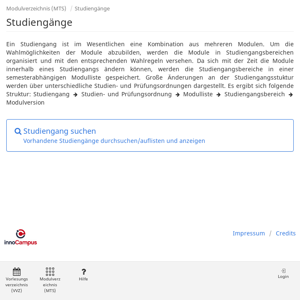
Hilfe (83, 275)
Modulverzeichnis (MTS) (36, 8)
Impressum (249, 233)
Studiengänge (92, 8)
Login (283, 273)
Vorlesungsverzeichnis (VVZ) (16, 280)
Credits (286, 233)
